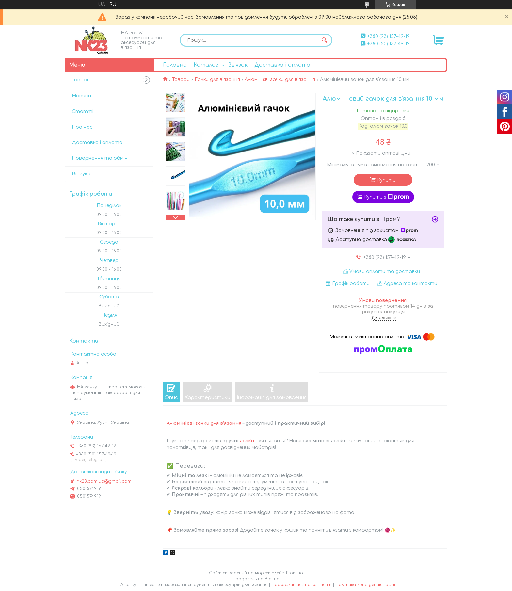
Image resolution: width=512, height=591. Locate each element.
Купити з (386, 197)
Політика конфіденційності (365, 585)
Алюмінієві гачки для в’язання (204, 423)
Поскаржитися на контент (301, 585)
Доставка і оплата (282, 65)
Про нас (82, 127)
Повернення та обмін (100, 158)
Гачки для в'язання (217, 79)
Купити (386, 180)
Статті (82, 111)
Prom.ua (294, 573)
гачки (247, 441)
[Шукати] (324, 40)
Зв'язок (238, 65)
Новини (81, 96)
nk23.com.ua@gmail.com (103, 481)
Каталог (206, 65)
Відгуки (81, 174)
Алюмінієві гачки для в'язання (280, 79)
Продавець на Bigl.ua (256, 579)
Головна (175, 65)
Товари (181, 79)
